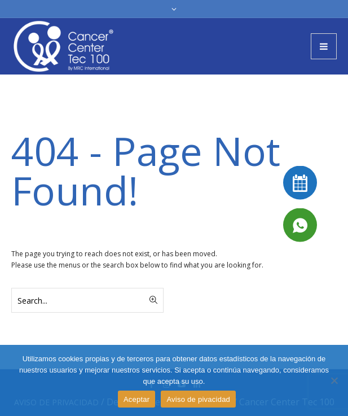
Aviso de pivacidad (198, 399)
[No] (334, 380)
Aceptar (137, 399)
